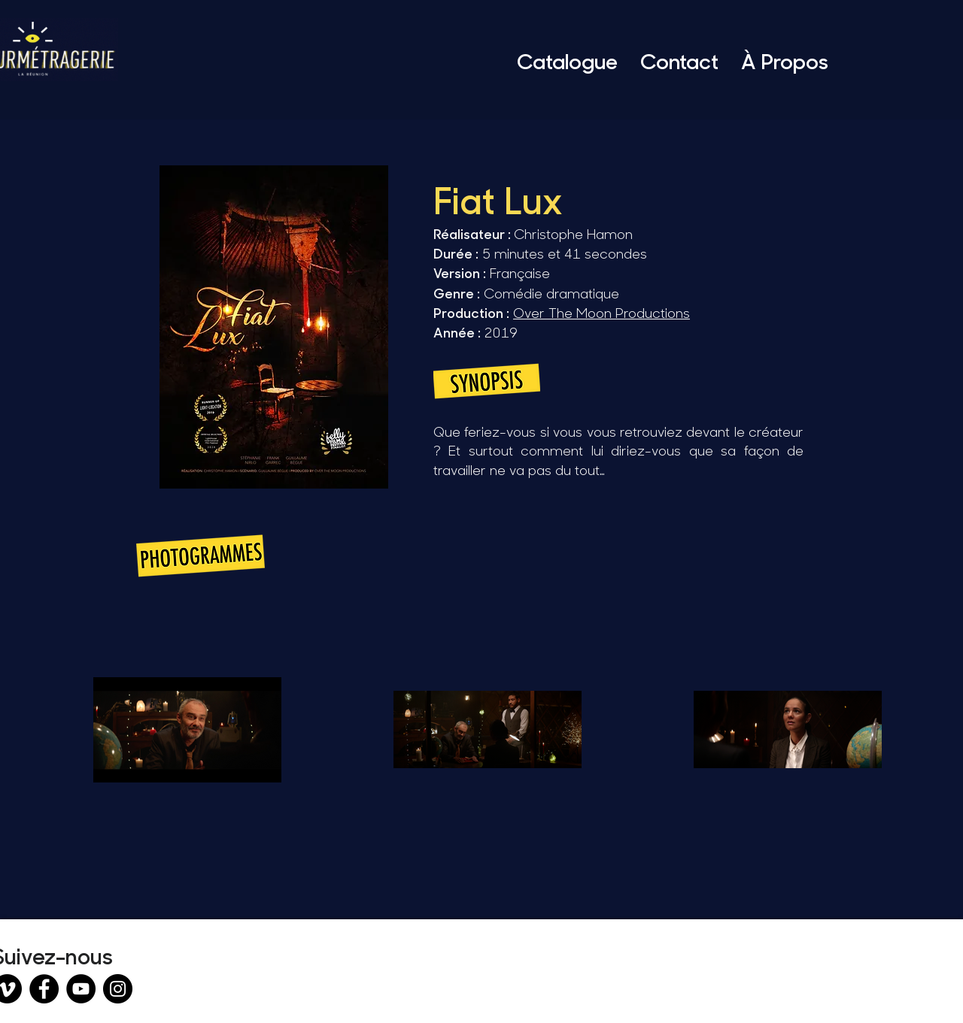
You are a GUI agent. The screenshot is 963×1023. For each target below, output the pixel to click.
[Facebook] (44, 988)
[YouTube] (81, 988)
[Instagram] (117, 988)
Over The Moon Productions (601, 313)
